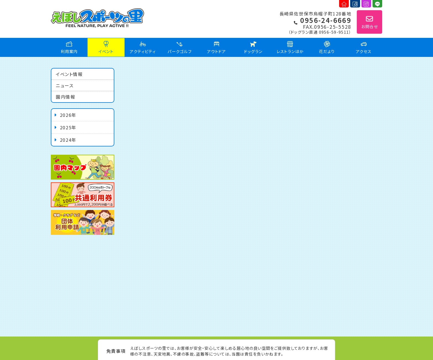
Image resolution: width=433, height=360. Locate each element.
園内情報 (65, 96)
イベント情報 (69, 74)
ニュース (64, 85)
